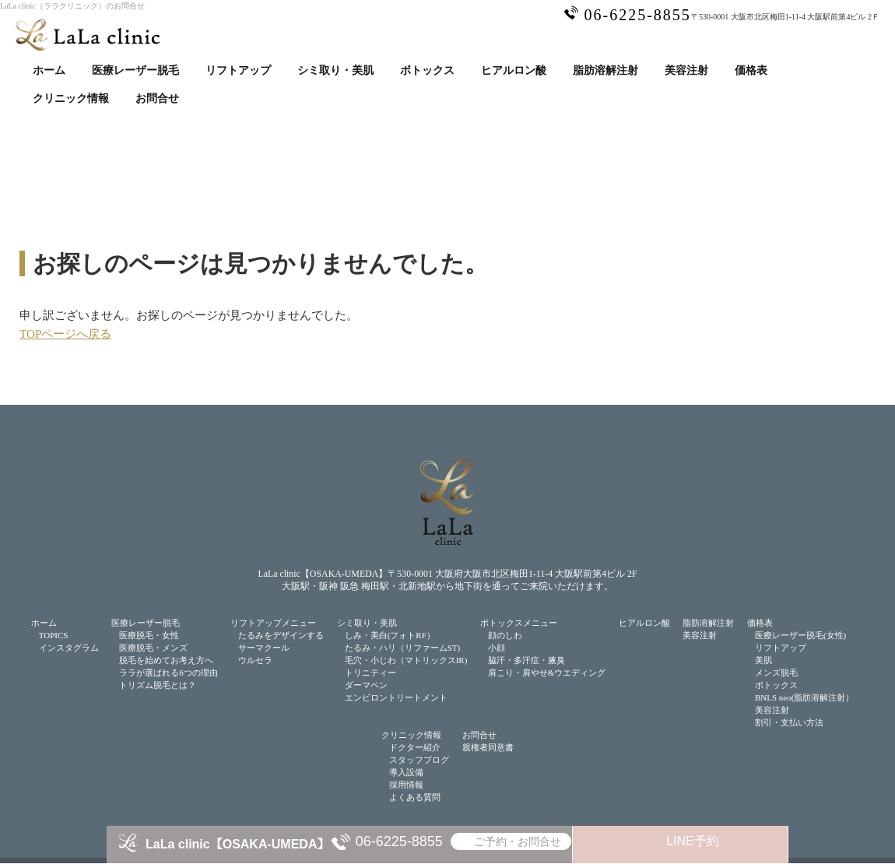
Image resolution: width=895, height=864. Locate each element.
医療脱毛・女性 (149, 635)
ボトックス (427, 70)
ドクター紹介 (414, 747)
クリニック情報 (71, 98)
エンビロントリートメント (396, 697)
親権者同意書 (488, 747)
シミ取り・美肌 (335, 70)
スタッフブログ (419, 759)
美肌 (763, 660)
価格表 (751, 70)
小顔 (496, 647)
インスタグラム (69, 647)
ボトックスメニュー (518, 622)
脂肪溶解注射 (605, 70)
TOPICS (53, 635)
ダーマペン (366, 685)
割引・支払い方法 (789, 722)
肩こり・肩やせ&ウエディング (547, 672)
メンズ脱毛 (776, 672)
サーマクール (264, 647)
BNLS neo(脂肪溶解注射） (804, 697)
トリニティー (370, 672)
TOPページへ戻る (65, 333)
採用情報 (406, 784)
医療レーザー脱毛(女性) (800, 635)
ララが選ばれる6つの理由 (168, 672)
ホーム (49, 70)
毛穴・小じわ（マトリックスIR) (406, 660)
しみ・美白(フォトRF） (390, 635)
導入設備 (406, 772)
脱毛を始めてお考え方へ (166, 660)
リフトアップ (238, 70)
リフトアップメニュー (273, 622)
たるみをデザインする (281, 635)
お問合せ (157, 98)
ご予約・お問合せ (517, 841)
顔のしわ (505, 635)
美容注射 (686, 70)
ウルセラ (255, 660)
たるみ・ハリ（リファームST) (403, 647)
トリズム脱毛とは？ (157, 685)
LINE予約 (692, 841)
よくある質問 (414, 797)
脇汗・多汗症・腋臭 (526, 660)
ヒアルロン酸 (513, 70)
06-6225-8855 (399, 841)
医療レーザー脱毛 (135, 70)
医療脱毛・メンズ (153, 647)
